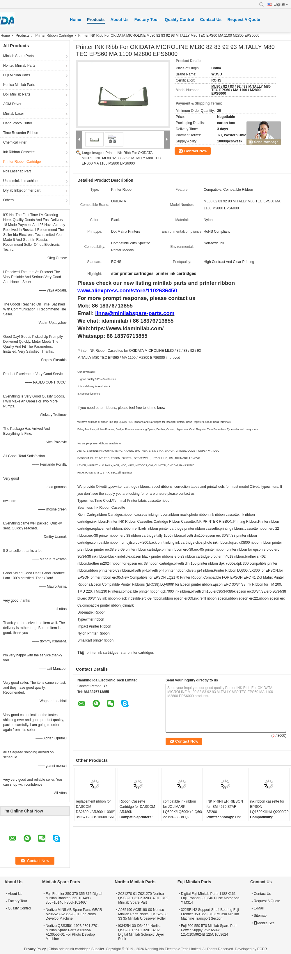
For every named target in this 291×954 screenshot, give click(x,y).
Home (75, 19)
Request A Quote (243, 19)
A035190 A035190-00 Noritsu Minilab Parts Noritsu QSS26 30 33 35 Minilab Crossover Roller (142, 914)
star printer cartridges (137, 653)
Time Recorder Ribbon (20, 133)
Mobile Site (264, 923)
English (281, 4)
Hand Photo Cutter (17, 123)
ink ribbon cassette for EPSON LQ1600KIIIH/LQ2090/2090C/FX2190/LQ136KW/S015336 (269, 806)
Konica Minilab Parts (19, 85)
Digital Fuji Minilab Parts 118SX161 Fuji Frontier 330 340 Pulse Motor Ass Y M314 (210, 898)
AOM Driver (12, 104)
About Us (120, 19)
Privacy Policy (35, 949)
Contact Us (210, 19)
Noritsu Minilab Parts (19, 65)
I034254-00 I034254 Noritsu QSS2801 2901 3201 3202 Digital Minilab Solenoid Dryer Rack (141, 932)
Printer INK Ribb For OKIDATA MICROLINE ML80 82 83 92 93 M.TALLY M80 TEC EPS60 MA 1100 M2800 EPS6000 (121, 158)
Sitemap (260, 916)
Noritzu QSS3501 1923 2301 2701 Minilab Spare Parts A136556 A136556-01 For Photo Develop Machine (72, 932)
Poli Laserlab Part (17, 171)
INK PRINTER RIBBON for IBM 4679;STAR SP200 (225, 806)
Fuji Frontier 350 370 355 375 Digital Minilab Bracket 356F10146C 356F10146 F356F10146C (74, 898)
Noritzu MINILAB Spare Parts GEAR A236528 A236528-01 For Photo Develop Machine (74, 914)
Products (96, 19)
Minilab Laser (13, 114)
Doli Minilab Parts (16, 94)
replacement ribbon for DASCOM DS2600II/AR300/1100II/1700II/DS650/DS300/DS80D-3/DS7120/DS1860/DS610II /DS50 (95, 811)
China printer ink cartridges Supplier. (77, 949)
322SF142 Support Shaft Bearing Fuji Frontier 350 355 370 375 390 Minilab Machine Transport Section (210, 914)
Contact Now (195, 151)
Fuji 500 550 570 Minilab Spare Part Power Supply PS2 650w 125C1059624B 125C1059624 (209, 930)
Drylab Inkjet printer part (21, 190)
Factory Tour (146, 19)
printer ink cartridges (102, 653)
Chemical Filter (14, 142)
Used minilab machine (20, 181)
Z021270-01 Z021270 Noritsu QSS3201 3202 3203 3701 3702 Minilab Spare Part (143, 898)
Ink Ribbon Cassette (19, 152)
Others (8, 200)
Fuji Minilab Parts (16, 75)
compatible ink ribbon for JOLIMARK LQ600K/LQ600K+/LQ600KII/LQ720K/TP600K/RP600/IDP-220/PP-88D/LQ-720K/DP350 (182, 811)
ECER (262, 949)
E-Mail (259, 908)
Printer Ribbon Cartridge (54, 35)
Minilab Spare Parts (18, 56)
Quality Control (179, 19)
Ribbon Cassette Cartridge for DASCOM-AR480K (137, 806)
